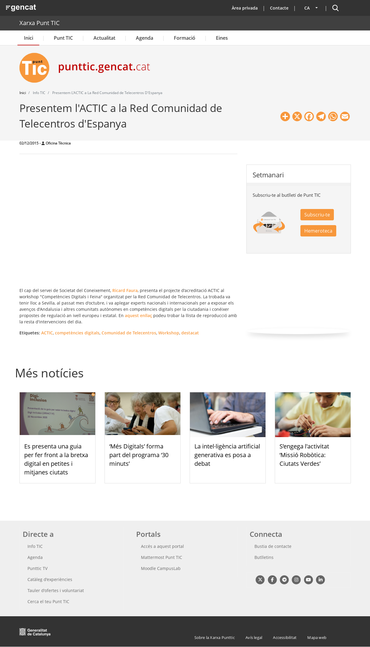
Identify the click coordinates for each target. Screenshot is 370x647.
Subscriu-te (317, 214)
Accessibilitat (285, 637)
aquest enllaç (138, 315)
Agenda (144, 38)
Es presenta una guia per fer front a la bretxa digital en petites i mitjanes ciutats (56, 459)
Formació (184, 38)
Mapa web (316, 637)
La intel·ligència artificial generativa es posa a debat (227, 455)
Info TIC (35, 546)
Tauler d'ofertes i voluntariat (55, 590)
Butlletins (264, 557)
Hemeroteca (318, 231)
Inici (28, 38)
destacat (190, 333)
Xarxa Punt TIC (39, 23)
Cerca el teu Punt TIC (48, 601)
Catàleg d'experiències (49, 579)
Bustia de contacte (272, 546)
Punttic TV (37, 568)
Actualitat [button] (104, 38)
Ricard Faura (124, 290)
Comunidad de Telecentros (129, 333)
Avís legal (253, 637)
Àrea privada (245, 8)
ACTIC (47, 333)
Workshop (168, 333)
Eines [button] (222, 38)
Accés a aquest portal (162, 546)
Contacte (279, 8)
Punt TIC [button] (63, 38)
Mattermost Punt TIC (161, 557)
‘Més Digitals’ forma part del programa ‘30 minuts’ (138, 455)
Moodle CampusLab (161, 568)
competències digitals (77, 333)
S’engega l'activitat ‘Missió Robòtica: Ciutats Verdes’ (304, 455)
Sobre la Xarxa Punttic (214, 637)
